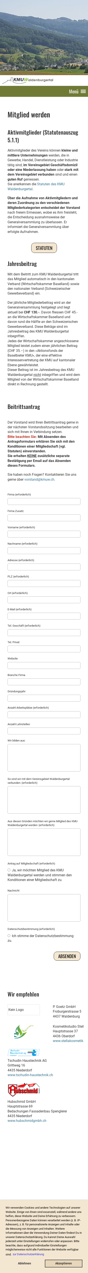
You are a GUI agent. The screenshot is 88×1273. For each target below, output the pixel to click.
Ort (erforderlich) (18, 593)
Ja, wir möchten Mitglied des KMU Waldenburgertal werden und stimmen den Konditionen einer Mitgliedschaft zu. (40, 875)
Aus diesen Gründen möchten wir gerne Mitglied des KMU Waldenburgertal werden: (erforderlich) (42, 823)
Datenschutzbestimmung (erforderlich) (31, 929)
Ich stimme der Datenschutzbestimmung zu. (41, 938)
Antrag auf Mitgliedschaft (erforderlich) (31, 863)
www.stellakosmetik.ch (70, 1041)
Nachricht (13, 890)
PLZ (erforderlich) (18, 576)
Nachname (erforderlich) (23, 543)
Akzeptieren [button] (63, 1263)
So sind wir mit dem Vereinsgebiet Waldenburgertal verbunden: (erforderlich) (39, 780)
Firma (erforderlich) (19, 494)
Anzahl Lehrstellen (19, 724)
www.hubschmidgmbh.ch (27, 1121)
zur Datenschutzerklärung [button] (28, 1254)
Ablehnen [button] (24, 1263)
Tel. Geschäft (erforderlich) (24, 625)
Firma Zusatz (16, 511)
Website (13, 658)
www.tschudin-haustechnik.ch (30, 1075)
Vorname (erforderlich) (21, 527)
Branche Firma (16, 675)
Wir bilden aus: (16, 740)
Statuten (44, 248)
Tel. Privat (13, 642)
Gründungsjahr (16, 691)
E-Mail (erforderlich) (20, 609)
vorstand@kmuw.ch (39, 479)
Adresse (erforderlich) (21, 560)
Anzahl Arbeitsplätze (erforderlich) (28, 707)
